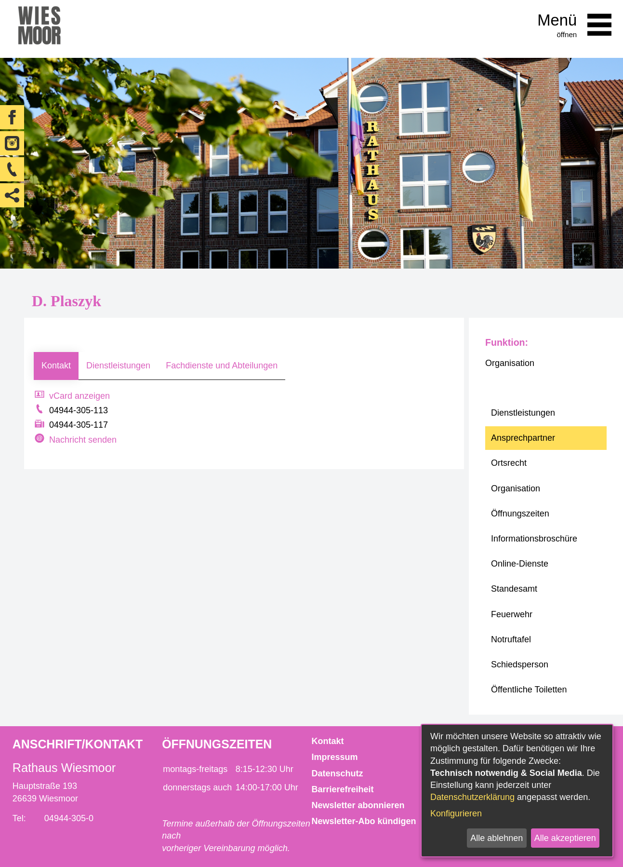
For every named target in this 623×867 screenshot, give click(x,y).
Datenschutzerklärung (472, 797)
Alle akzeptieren (565, 838)
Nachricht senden (83, 440)
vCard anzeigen (79, 396)
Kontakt (56, 365)
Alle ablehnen (496, 838)
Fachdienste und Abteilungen (222, 365)
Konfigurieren (456, 813)
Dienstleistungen (118, 365)
